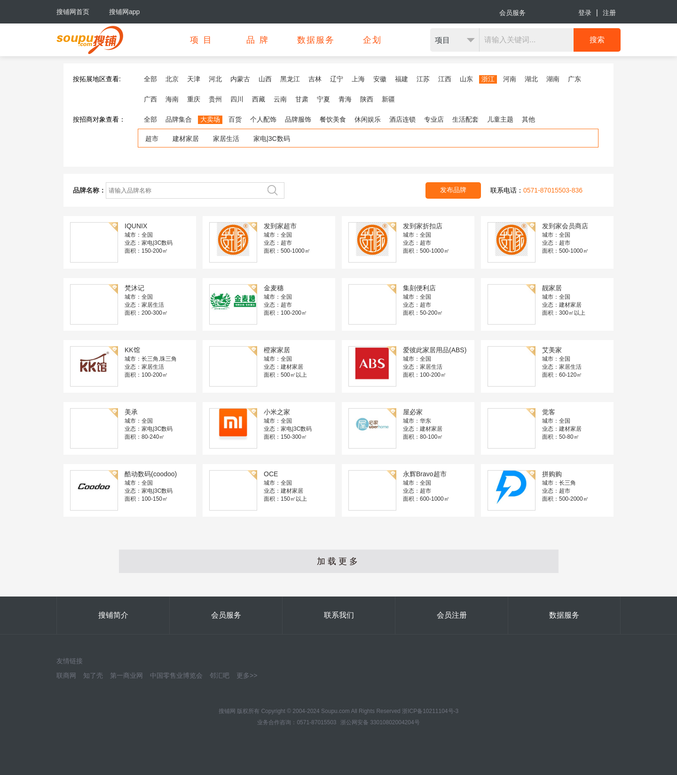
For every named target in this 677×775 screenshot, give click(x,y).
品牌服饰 (298, 119)
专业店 (434, 119)
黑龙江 (290, 79)
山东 (466, 79)
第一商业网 (126, 675)
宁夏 (323, 99)
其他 (528, 119)
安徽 (379, 79)
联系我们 (339, 615)
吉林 (315, 79)
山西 (265, 79)
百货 (235, 119)
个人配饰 (263, 119)
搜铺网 (227, 711)
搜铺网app (124, 12)
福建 (401, 79)
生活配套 (465, 119)
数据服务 (564, 615)
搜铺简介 (113, 615)
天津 (193, 79)
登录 (584, 12)
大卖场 (210, 119)
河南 (509, 79)
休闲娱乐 (367, 119)
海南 (172, 99)
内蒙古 (240, 79)
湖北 (531, 79)
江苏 (423, 79)
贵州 (215, 99)
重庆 (193, 99)
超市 (151, 138)
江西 (444, 79)
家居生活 (226, 138)
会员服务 (512, 12)
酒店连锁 (402, 119)
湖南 (552, 79)
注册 (609, 12)
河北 (215, 79)
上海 (358, 79)
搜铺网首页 (72, 12)
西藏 (258, 99)
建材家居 (186, 138)
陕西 (366, 99)
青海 (345, 99)
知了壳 (93, 675)
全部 (150, 79)
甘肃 (301, 99)
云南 (280, 99)
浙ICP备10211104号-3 (430, 711)
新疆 (388, 99)
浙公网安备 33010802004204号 (380, 722)
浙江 (488, 79)
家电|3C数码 (271, 138)
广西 (150, 99)
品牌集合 (178, 119)
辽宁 (336, 79)
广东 (574, 79)
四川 (237, 99)
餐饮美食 (333, 119)
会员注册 (452, 615)
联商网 (66, 675)
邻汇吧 (219, 675)
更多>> (246, 675)
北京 (172, 79)
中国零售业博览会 (176, 675)
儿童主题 (500, 119)
